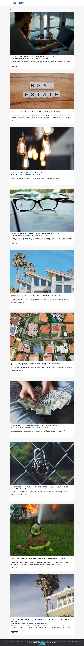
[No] (82, 642)
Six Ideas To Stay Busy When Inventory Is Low (35, 57)
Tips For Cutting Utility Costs (29, 173)
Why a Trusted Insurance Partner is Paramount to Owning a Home (44, 558)
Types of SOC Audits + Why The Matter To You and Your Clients (42, 487)
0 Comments (37, 58)
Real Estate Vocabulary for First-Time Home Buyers (38, 111)
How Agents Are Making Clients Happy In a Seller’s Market (41, 363)
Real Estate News (24, 58)
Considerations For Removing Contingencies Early (38, 234)
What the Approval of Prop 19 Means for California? (38, 295)
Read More (14, 66)
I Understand (42, 644)
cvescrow (31, 58)
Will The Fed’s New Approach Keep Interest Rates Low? (38, 426)
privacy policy (53, 642)
